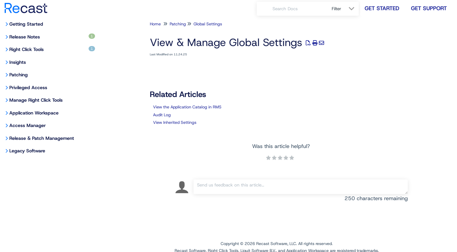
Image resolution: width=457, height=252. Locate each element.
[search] (299, 9)
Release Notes (52, 37)
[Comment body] (301, 186)
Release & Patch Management (41, 138)
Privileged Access (28, 87)
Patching (18, 75)
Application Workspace (34, 113)
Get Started (382, 8)
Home (155, 24)
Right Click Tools (52, 49)
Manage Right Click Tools (36, 100)
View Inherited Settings (174, 122)
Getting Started (26, 24)
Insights (17, 62)
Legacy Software (27, 151)
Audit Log (162, 114)
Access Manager (27, 125)
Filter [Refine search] (337, 9)
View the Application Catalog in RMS (187, 107)
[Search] (264, 9)
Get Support (429, 8)
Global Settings (208, 24)
